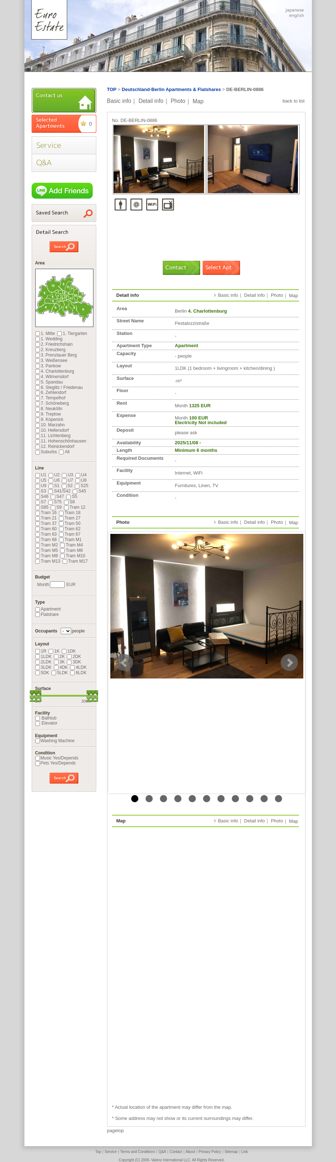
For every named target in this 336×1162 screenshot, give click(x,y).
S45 (79, 491)
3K (59, 661)
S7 (40, 501)
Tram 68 (46, 539)
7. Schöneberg (52, 403)
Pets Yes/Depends (55, 763)
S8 (69, 501)
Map (198, 101)
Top (98, 1152)
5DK (42, 672)
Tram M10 (72, 555)
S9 (56, 507)
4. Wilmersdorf (52, 376)
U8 (81, 480)
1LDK (43, 656)
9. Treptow (48, 414)
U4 (81, 474)
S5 (71, 496)
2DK (74, 656)
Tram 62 (69, 528)
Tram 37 (46, 523)
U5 (40, 480)
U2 (54, 474)
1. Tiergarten (72, 333)
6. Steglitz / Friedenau (59, 387)
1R (40, 651)
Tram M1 (70, 539)
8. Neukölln (49, 408)
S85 (42, 507)
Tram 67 (69, 534)
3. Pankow (48, 365)
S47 (57, 496)
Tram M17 (75, 561)
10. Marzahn (50, 424)
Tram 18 (69, 512)
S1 (54, 485)
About (190, 1152)
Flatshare (47, 614)
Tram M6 (71, 550)
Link (244, 1152)
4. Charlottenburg (54, 371)
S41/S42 (59, 491)
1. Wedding (49, 338)
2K (59, 656)
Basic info (119, 101)
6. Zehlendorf (50, 392)
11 (278, 798)
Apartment (48, 609)
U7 (67, 480)
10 (264, 798)
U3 (67, 474)
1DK (69, 651)
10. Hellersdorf (52, 430)
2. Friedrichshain (54, 344)
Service (110, 1152)
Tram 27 (69, 518)
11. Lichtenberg (53, 435)
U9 (40, 485)
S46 (42, 496)
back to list (293, 101)
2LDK (43, 661)
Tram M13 (47, 561)
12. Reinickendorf (54, 446)
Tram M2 (46, 545)
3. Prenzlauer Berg (56, 355)
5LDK (59, 672)
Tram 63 (46, 534)
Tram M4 (71, 545)
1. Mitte (45, 333)
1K (54, 651)
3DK (74, 661)
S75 (54, 501)
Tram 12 (75, 507)
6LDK (78, 672)
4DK (61, 667)
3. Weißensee (51, 360)
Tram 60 (46, 528)
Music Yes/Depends (56, 758)
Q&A (162, 1152)
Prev (124, 662)
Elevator (46, 723)
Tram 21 (46, 518)
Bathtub (46, 718)
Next (289, 662)
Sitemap (231, 1152)
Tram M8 (46, 555)
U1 (40, 474)
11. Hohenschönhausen (61, 441)
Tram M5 (46, 550)
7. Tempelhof (50, 397)
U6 (54, 480)
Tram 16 (46, 512)
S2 (67, 485)
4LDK (78, 667)
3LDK (43, 667)
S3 (40, 491)
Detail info (150, 101)
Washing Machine (55, 740)
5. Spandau (49, 382)
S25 (81, 485)
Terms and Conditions (137, 1152)
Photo (178, 101)
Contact (176, 1152)
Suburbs (46, 451)
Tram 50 (69, 523)
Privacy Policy (210, 1152)
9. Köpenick (49, 419)
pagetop (115, 1130)
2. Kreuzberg (50, 349)
